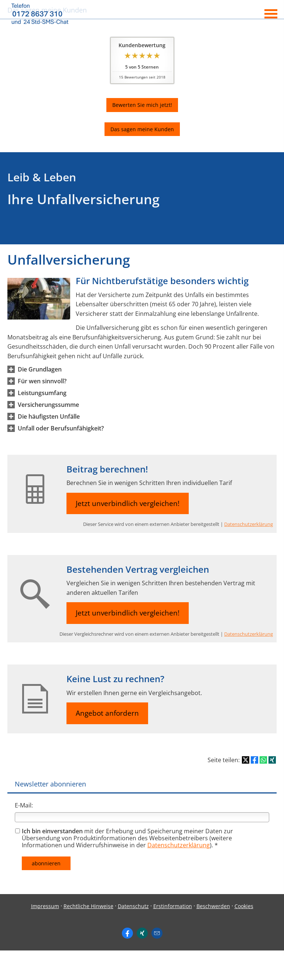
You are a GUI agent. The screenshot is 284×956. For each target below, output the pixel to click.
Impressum (45, 906)
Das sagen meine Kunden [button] (142, 129)
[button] (40, 369)
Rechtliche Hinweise (88, 906)
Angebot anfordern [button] (107, 713)
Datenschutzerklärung (248, 524)
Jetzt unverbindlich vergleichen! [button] (127, 503)
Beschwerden (213, 906)
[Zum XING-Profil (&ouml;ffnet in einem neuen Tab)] (142, 933)
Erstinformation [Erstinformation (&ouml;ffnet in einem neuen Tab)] (172, 906)
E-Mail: (24, 805)
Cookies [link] (244, 906)
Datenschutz (133, 906)
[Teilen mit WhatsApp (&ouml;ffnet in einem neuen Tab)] (263, 760)
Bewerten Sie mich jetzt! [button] (142, 104)
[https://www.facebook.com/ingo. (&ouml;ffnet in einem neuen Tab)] (127, 933)
